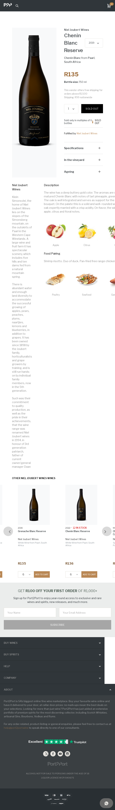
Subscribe (57, 624)
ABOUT (8, 689)
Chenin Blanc (72, 57)
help (7, 666)
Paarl (91, 57)
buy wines (11, 642)
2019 (91, 42)
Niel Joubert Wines (87, 133)
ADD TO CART (41, 574)
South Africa (72, 61)
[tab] (83, 148)
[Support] (106, 803)
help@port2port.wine (16, 727)
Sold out (92, 108)
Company (10, 677)
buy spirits (11, 654)
